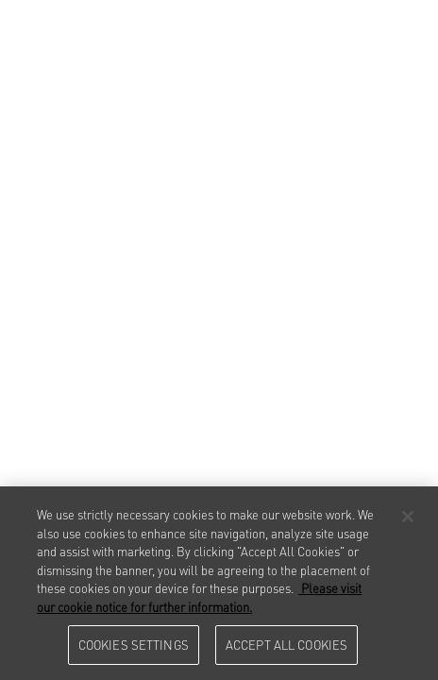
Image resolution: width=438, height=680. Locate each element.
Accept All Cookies (286, 644)
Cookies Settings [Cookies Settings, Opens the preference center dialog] (133, 644)
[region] (219, 583)
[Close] (408, 516)
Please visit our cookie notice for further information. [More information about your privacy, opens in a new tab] (199, 597)
